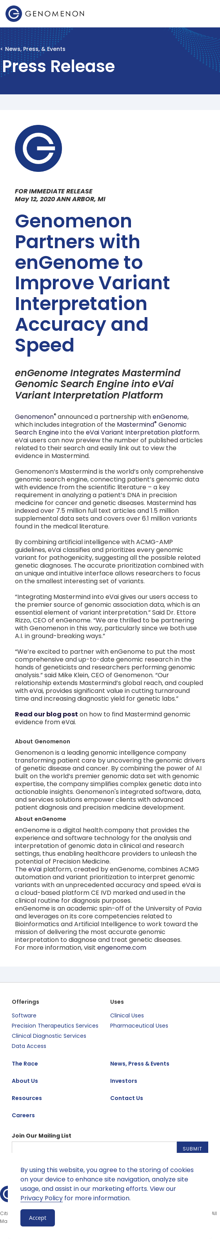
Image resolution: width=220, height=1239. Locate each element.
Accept (37, 1217)
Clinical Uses (127, 1015)
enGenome (170, 416)
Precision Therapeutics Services (55, 1026)
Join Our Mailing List (41, 1136)
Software (24, 1015)
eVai (35, 869)
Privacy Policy (41, 1198)
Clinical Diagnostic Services (49, 1036)
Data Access (29, 1046)
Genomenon (34, 416)
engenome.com (121, 947)
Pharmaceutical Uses (139, 1026)
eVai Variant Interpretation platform (142, 432)
